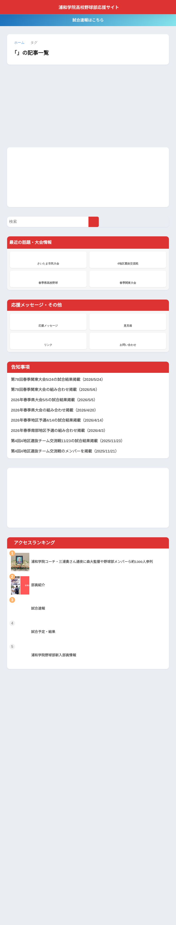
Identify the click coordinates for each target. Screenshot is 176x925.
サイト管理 (133, 911)
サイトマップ (112, 911)
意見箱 (128, 321)
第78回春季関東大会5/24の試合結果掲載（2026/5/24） (60, 379)
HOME (88, 902)
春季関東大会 (128, 279)
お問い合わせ (128, 341)
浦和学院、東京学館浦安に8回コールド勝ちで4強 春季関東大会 (71, 815)
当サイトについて (48, 911)
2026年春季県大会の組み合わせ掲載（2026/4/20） (56, 410)
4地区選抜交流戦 (128, 259)
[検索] (93, 222)
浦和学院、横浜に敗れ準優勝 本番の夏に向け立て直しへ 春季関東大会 (71, 792)
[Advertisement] (88, 176)
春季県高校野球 (48, 279)
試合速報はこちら (88, 20)
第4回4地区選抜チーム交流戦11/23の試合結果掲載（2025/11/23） (70, 441)
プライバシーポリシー (81, 911)
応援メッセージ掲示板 (73, 834)
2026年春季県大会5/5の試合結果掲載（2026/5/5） (56, 400)
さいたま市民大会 (48, 259)
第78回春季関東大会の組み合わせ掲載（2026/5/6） (56, 390)
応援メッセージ (48, 321)
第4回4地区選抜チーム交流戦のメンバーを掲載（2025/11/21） (66, 451)
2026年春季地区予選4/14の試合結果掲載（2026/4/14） (60, 420)
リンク (48, 341)
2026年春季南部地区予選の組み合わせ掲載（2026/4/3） (61, 431)
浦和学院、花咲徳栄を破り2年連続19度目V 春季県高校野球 (72, 867)
